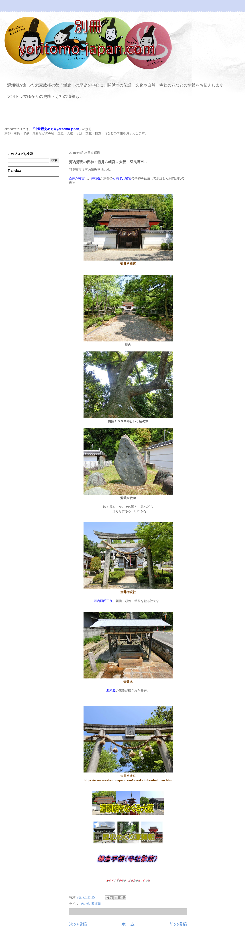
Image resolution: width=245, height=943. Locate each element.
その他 (85, 903)
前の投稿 (178, 924)
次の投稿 (78, 924)
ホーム (128, 924)
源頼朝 (96, 903)
